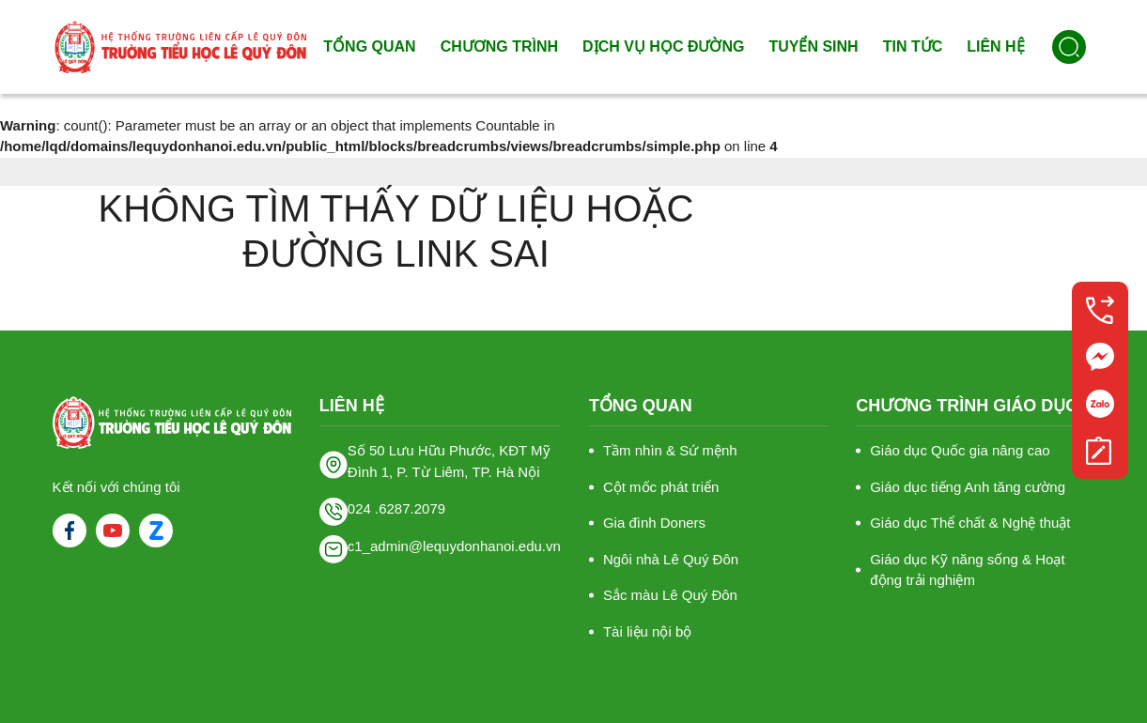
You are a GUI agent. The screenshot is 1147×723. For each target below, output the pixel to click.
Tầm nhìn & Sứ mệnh (670, 450)
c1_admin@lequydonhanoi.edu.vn (454, 546)
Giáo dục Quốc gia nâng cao (959, 450)
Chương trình (499, 46)
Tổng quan (369, 46)
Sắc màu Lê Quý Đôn (670, 595)
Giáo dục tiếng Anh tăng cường (967, 487)
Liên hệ (995, 46)
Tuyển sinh (813, 46)
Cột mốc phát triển (661, 487)
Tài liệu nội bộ (647, 631)
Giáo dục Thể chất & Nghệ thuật (970, 523)
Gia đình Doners (654, 523)
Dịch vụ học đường (663, 46)
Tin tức (913, 46)
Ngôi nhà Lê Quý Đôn (670, 559)
